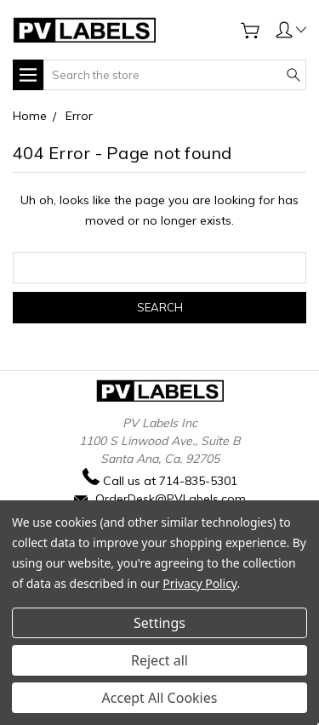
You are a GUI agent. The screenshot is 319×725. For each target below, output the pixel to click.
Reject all (159, 660)
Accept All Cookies (160, 697)
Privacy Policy (199, 583)
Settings (159, 623)
